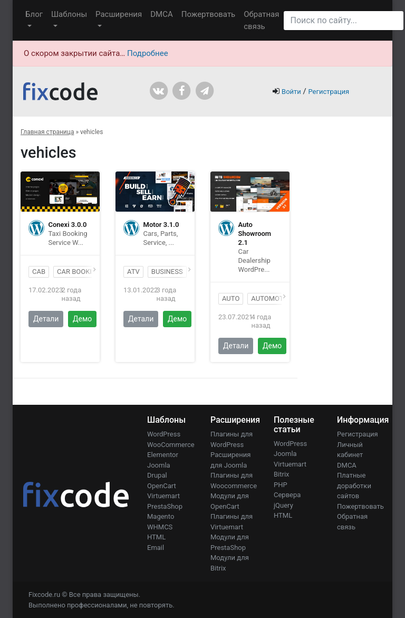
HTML (156, 537)
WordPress (163, 434)
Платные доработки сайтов (354, 485)
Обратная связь (261, 20)
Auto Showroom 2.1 (255, 233)
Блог (34, 14)
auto (230, 298)
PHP (280, 485)
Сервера (287, 495)
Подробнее (147, 53)
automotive (272, 298)
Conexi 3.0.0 (68, 225)
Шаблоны (69, 14)
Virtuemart (163, 496)
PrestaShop (164, 506)
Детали (46, 319)
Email (155, 548)
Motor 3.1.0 (161, 225)
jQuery (283, 505)
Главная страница (47, 132)
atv (133, 271)
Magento (160, 516)
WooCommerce (171, 445)
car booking (79, 271)
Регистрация (328, 92)
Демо (82, 319)
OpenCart (161, 486)
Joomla (158, 465)
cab (38, 271)
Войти (291, 92)
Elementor (162, 455)
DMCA (161, 14)
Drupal (157, 475)
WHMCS (159, 527)
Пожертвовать (208, 14)
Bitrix (282, 474)
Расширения (118, 14)
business (167, 271)
